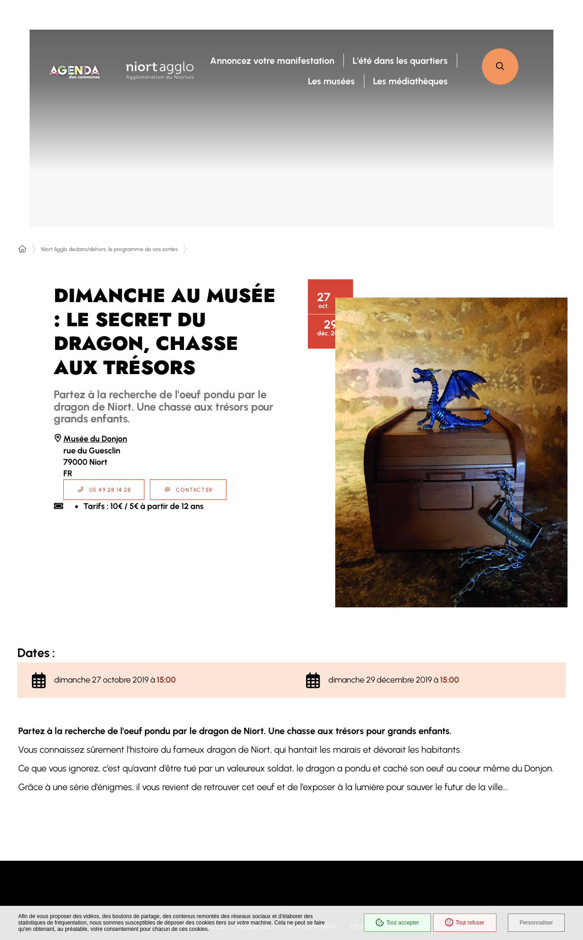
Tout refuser (464, 923)
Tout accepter (397, 923)
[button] (500, 66)
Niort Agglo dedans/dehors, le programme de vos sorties (109, 249)
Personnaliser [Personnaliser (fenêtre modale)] (536, 922)
